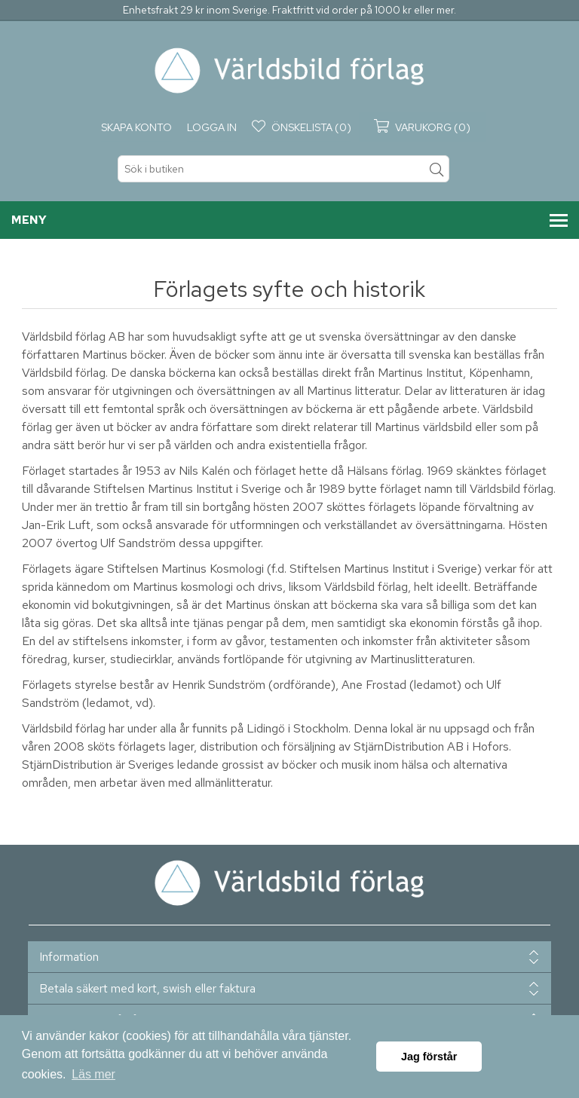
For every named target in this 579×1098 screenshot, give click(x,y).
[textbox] (283, 168)
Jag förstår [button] (429, 1057)
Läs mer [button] (93, 1074)
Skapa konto (136, 127)
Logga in (212, 127)
